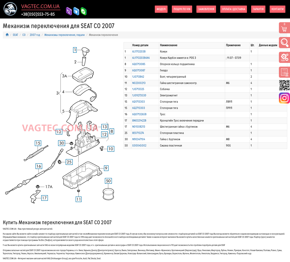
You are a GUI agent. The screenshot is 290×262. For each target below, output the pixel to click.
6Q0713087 (138, 70)
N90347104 (138, 139)
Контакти (278, 9)
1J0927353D (139, 95)
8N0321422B (139, 120)
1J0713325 (138, 89)
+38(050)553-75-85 (38, 14)
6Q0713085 (138, 64)
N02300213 (139, 83)
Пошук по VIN (182, 9)
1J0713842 (138, 76)
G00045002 (139, 145)
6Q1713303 (138, 101)
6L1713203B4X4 (141, 58)
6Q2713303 (138, 108)
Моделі (161, 9)
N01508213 (138, 126)
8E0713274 (138, 133)
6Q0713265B (139, 114)
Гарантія (258, 9)
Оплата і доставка (233, 9)
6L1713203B (139, 51)
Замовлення (206, 9)
